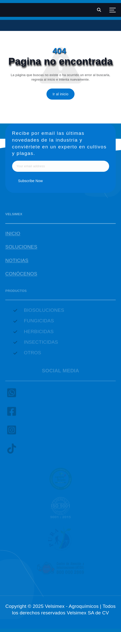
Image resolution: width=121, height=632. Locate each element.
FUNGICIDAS (39, 321)
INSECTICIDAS (41, 343)
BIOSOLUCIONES (44, 311)
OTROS (32, 354)
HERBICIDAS (39, 332)
